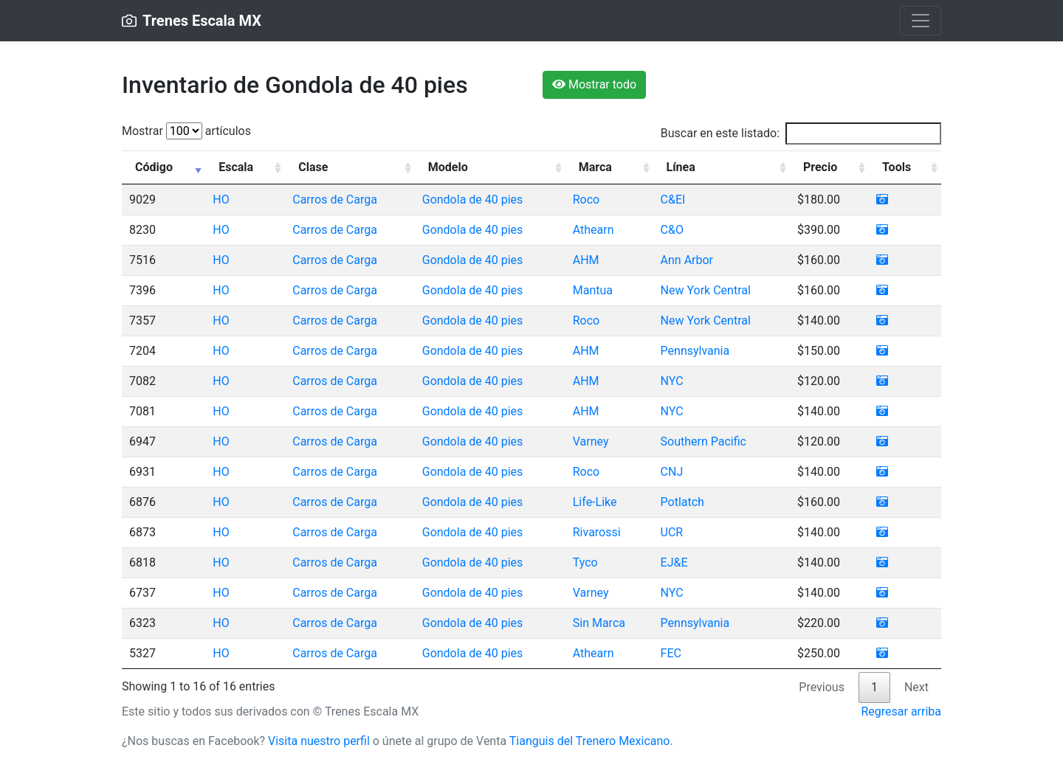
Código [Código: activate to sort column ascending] (154, 167)
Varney (591, 441)
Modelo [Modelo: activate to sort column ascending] (448, 167)
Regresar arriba (901, 711)
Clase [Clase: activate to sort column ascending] (313, 167)
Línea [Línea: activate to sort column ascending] (681, 167)
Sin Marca (599, 623)
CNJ (672, 472)
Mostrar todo (594, 84)
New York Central (706, 290)
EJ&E (674, 562)
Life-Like (595, 502)
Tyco (585, 562)
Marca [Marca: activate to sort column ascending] (595, 167)
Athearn (593, 230)
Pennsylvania (695, 351)
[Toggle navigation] (920, 20)
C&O (672, 230)
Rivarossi (597, 532)
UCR (672, 532)
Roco (586, 200)
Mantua (593, 290)
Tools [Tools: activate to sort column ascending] (896, 167)
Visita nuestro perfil (319, 741)
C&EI (673, 200)
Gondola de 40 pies (472, 200)
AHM (586, 260)
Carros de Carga (334, 200)
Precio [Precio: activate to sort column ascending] (820, 167)
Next (916, 687)
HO (221, 200)
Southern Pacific (703, 441)
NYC (672, 381)
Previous (821, 687)
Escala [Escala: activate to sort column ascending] (236, 167)
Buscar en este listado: (801, 133)
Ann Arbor (687, 260)
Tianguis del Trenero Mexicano (589, 741)
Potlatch (682, 502)
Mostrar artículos (186, 130)
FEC (671, 653)
